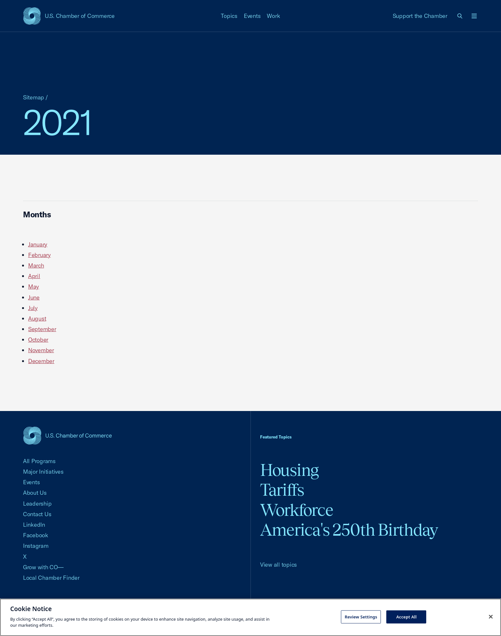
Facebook (35, 535)
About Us (35, 492)
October (38, 339)
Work (273, 15)
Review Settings (361, 616)
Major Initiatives (43, 471)
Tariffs (282, 490)
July (33, 308)
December (41, 361)
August (37, 318)
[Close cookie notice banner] (491, 616)
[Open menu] (474, 16)
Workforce (296, 510)
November (41, 350)
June (34, 297)
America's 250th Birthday (349, 529)
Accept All (406, 616)
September (42, 329)
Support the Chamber (420, 15)
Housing (289, 470)
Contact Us (37, 514)
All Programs (39, 461)
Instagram (36, 545)
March (36, 265)
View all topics (278, 564)
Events (252, 15)
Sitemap (33, 97)
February (39, 255)
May (33, 286)
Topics (229, 15)
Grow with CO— (43, 567)
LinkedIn (34, 524)
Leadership (37, 503)
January (37, 244)
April (34, 276)
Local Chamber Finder (51, 577)
